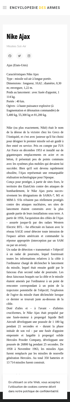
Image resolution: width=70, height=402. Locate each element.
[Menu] (5, 7)
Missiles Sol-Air (16, 46)
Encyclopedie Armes (35, 7)
